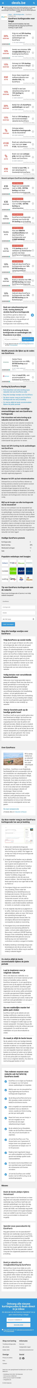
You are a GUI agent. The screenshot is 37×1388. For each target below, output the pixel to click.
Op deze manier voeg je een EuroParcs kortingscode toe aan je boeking (17, 398)
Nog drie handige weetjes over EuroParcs (18, 395)
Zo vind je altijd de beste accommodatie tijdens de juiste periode (17, 403)
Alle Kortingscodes (19, 14)
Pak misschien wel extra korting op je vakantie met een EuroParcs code (16, 391)
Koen (33, 44)
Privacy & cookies (7, 1357)
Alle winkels (6, 1347)
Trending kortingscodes (9, 1344)
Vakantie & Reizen (21, 812)
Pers (4, 1360)
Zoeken (35, 3)
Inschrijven (28, 339)
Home (10, 14)
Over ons (21, 1344)
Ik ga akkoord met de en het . (19, 344)
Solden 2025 (6, 1350)
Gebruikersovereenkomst (26, 344)
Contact (5, 1363)
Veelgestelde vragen (25, 1347)
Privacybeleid (13, 345)
